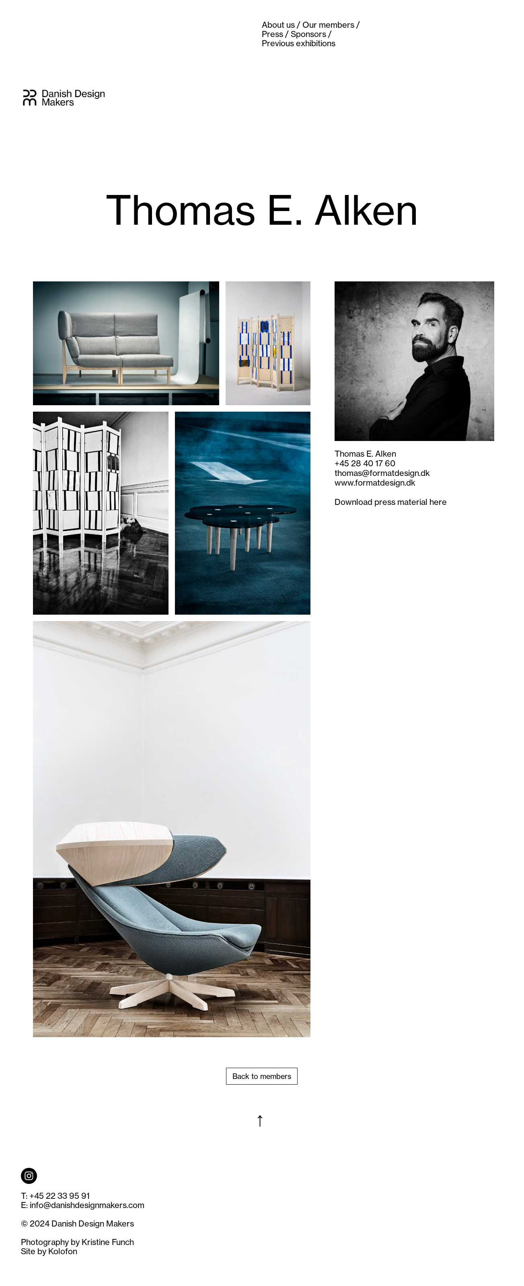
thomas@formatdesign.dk (382, 473)
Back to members (261, 1076)
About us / (281, 25)
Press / (275, 34)
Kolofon (62, 1251)
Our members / (331, 25)
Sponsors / (311, 34)
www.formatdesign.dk (375, 483)
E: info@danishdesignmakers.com (82, 1205)
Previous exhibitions (298, 43)
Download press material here (391, 502)
